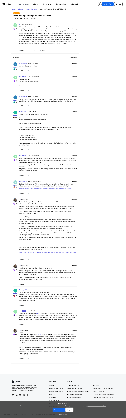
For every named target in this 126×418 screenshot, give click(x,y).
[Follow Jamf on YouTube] (20, 394)
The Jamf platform (73, 385)
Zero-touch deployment (74, 388)
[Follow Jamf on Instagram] (24, 395)
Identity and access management (103, 388)
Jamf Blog (52, 394)
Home (13, 9)
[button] (108, 4)
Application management (75, 394)
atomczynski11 (23, 111)
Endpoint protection (99, 391)
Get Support (36, 4)
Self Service (96, 385)
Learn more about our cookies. (97, 406)
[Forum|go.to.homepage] (7, 4)
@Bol (37, 313)
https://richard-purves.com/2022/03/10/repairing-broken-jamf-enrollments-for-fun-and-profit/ (48, 252)
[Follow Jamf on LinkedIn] (17, 395)
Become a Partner (54, 400)
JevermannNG (23, 181)
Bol (20, 199)
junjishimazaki (23, 63)
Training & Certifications (56, 388)
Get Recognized (61, 4)
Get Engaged (74, 4)
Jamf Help (52, 385)
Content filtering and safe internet (103, 397)
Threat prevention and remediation (103, 394)
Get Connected (48, 4)
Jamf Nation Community (56, 391)
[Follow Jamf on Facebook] (27, 395)
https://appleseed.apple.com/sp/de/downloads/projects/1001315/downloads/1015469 (45, 188)
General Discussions (22, 4)
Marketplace (52, 397)
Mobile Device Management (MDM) (78, 391)
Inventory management (74, 397)
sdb (20, 24)
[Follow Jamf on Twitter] (13, 395)
